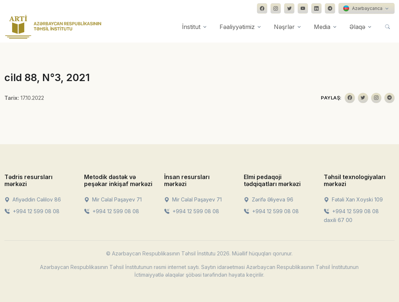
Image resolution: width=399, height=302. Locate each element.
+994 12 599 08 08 (31, 211)
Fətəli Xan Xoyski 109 (353, 199)
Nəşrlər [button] (284, 26)
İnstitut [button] (191, 26)
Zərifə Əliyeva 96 (268, 199)
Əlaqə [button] (357, 26)
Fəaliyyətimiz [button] (237, 26)
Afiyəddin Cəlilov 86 (32, 199)
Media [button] (322, 26)
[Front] (53, 27)
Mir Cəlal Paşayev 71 (113, 199)
